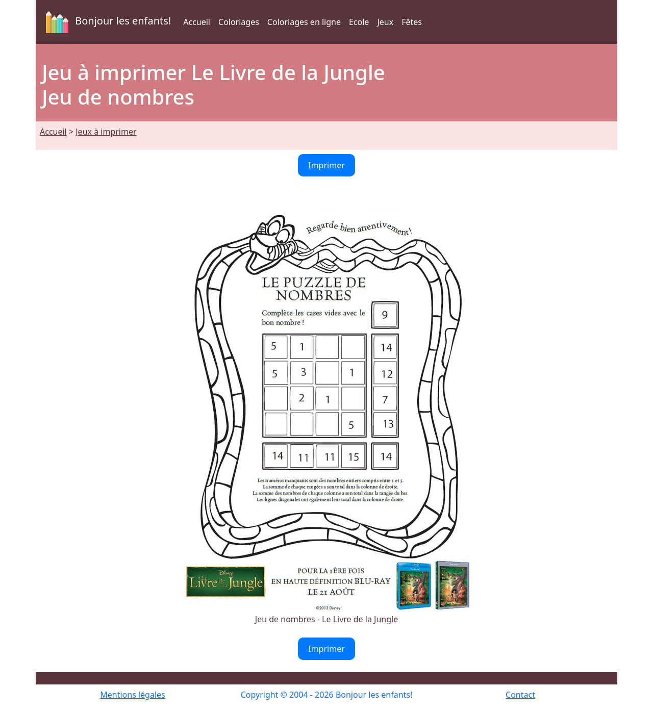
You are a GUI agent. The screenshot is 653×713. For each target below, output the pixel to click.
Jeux (385, 22)
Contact (520, 694)
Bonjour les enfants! (106, 22)
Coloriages (238, 22)
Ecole (359, 22)
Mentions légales (132, 694)
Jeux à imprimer (106, 131)
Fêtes (411, 22)
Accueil (196, 22)
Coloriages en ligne (304, 22)
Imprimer (326, 165)
